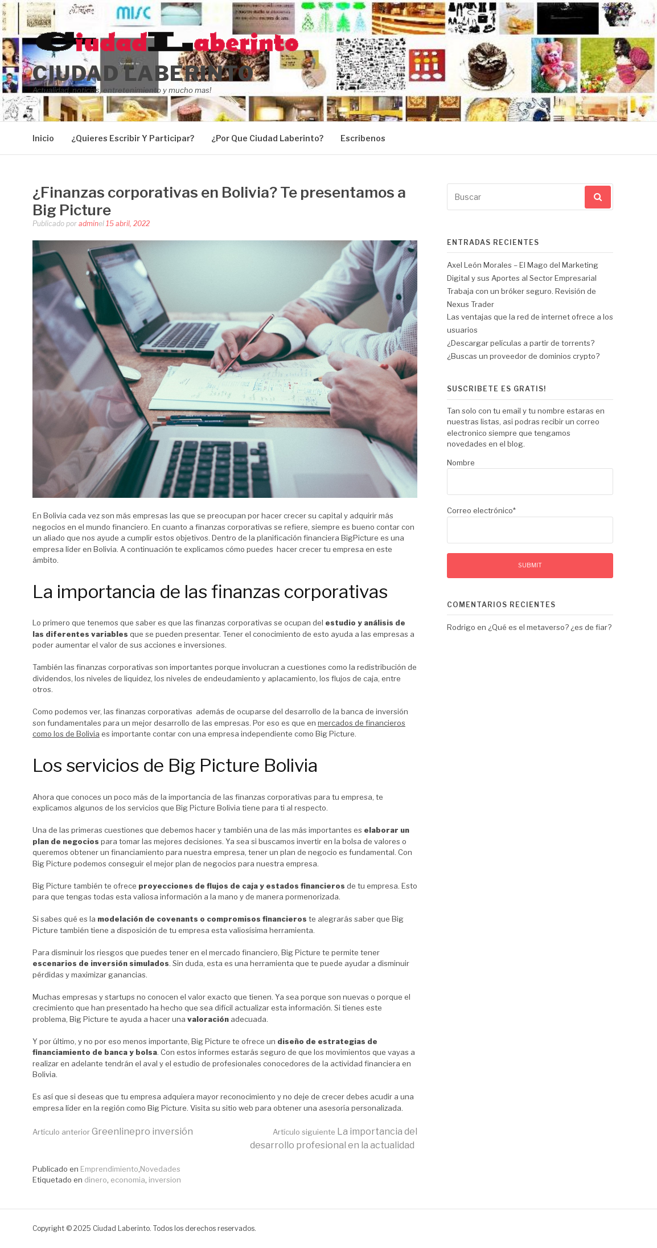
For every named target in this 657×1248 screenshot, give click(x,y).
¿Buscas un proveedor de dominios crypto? (523, 356)
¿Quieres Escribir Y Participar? (132, 138)
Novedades (160, 1168)
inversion (165, 1179)
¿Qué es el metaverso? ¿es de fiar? (549, 627)
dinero (95, 1179)
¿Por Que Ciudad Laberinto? (267, 138)
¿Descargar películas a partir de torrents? (520, 342)
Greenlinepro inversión (112, 1131)
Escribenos (362, 138)
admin (88, 223)
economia (127, 1179)
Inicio (43, 138)
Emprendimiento (109, 1168)
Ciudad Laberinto (143, 73)
